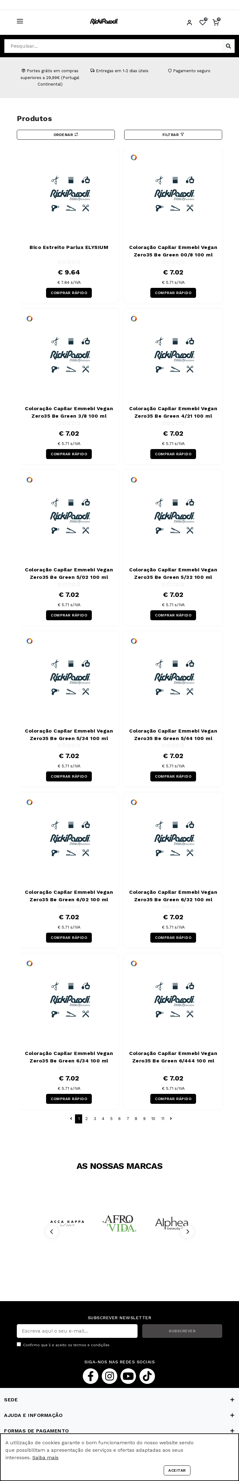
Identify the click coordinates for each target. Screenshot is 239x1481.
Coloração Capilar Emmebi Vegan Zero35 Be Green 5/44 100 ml (173, 734)
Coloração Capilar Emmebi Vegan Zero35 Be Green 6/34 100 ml (69, 1057)
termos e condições (91, 1345)
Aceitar (177, 1470)
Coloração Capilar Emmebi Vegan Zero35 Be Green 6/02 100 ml (69, 895)
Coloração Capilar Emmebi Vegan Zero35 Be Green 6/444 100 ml (173, 1057)
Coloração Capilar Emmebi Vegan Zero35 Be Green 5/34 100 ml (69, 734)
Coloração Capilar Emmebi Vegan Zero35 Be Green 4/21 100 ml (173, 412)
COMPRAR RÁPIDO (69, 293)
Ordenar (66, 135)
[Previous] (52, 1232)
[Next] (187, 1232)
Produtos (34, 118)
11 (162, 1118)
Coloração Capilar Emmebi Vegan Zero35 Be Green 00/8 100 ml (173, 251)
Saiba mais (45, 1457)
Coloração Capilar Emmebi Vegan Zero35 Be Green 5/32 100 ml (173, 573)
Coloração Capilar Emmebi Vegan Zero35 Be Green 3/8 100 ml (69, 412)
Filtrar (173, 135)
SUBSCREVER (182, 1331)
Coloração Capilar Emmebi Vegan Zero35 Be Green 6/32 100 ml (173, 895)
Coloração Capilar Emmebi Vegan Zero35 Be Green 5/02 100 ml (69, 573)
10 (153, 1118)
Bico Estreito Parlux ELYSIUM (69, 247)
